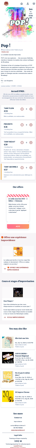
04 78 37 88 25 (18, 425)
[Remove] (22, 107)
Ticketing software (15, 436)
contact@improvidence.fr (18, 423)
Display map (5, 52)
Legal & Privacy (18, 443)
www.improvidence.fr (18, 428)
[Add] (31, 107)
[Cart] (34, 4)
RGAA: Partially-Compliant (18, 445)
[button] (18, 209)
